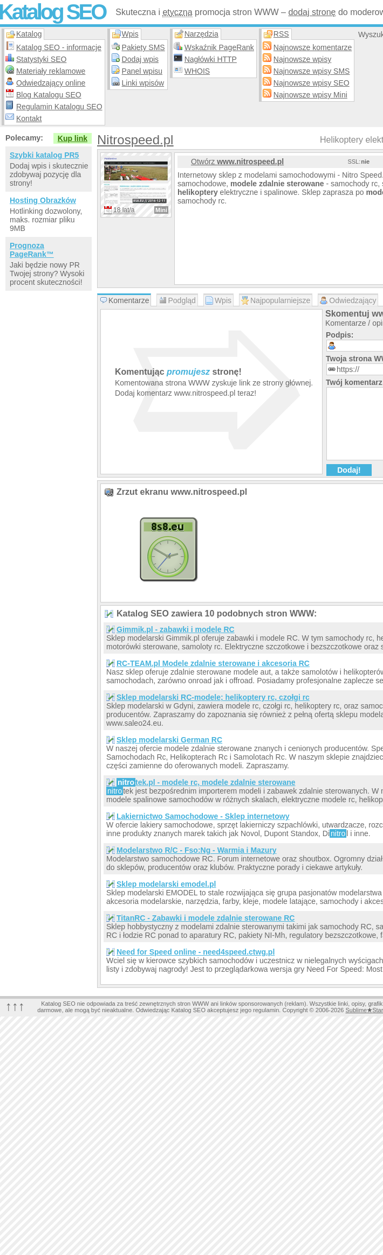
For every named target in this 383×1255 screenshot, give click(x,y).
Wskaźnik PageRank (219, 47)
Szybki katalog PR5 (44, 155)
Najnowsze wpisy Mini (310, 94)
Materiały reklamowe (50, 71)
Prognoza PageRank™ (32, 249)
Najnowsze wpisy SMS (311, 71)
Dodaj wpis (140, 59)
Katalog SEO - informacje (58, 47)
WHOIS (197, 71)
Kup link (72, 138)
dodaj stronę (312, 12)
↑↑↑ (15, 1006)
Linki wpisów (143, 83)
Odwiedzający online (50, 83)
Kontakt (29, 118)
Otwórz (237, 161)
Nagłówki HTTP (210, 59)
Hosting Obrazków (43, 200)
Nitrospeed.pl (135, 139)
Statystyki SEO (41, 59)
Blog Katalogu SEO (48, 94)
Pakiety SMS (143, 47)
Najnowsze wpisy (302, 59)
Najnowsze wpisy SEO (311, 83)
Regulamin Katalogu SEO (59, 106)
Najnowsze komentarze (312, 47)
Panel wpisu (142, 71)
